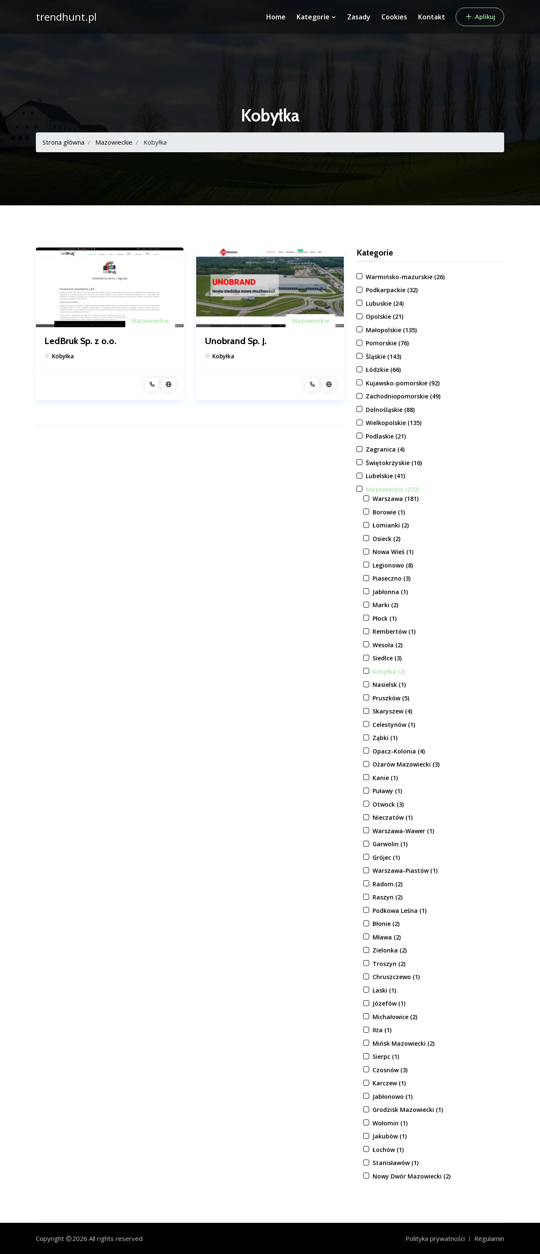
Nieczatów (393, 817)
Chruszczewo (396, 977)
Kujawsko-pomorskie (403, 383)
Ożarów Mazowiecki (406, 764)
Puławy (387, 791)
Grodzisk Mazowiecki (408, 1110)
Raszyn (387, 897)
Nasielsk (389, 685)
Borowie (389, 512)
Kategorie (316, 17)
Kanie (385, 778)
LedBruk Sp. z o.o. (80, 341)
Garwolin (390, 844)
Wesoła (387, 645)
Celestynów (394, 725)
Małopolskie (391, 330)
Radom (387, 884)
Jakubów (390, 1136)
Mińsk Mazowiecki (404, 1043)
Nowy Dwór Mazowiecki (412, 1176)
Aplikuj (479, 16)
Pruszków (391, 698)
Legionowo (393, 565)
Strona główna (63, 142)
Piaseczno (391, 578)
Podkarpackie (392, 290)
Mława (387, 937)
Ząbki (385, 738)
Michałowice (395, 1017)
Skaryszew (392, 711)
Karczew (389, 1083)
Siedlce (387, 658)
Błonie (386, 924)
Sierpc (386, 1056)
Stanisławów (395, 1163)
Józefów (389, 1003)
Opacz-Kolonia (399, 751)
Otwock (388, 804)
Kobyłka (63, 356)
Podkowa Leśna (400, 911)
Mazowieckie (113, 142)
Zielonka (390, 950)
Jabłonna (390, 592)
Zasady (358, 17)
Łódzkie (383, 370)
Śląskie (383, 357)
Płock (385, 618)
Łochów (388, 1150)
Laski (384, 990)
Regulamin (489, 1238)
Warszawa (395, 499)
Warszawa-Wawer (403, 831)
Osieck (386, 539)
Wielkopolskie (393, 423)
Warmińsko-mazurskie (405, 277)
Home (276, 17)
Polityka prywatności (435, 1238)
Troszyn (389, 964)
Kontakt (431, 17)
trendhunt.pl (66, 17)
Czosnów (390, 1070)
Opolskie (384, 316)
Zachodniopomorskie (403, 396)
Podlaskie (386, 436)
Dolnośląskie (390, 410)
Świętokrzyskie (394, 463)
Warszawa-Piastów (405, 870)
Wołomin (390, 1123)
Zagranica (385, 449)
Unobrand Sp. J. (236, 341)
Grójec (386, 857)
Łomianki (391, 525)
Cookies (394, 17)
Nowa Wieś (393, 552)
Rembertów (394, 631)
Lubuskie (385, 303)
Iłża (382, 1030)
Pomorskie (387, 343)
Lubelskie (385, 476)
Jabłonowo (393, 1097)
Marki (385, 605)
